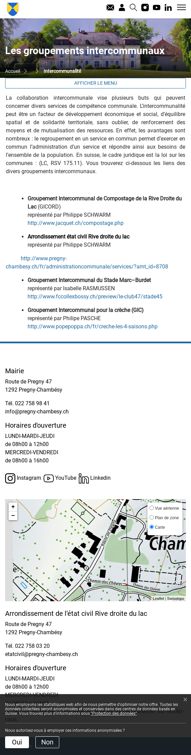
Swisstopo (175, 598)
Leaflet (158, 598)
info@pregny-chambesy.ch (37, 411)
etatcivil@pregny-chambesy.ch (41, 654)
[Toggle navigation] (179, 7)
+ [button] (13, 507)
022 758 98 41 (32, 403)
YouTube (60, 478)
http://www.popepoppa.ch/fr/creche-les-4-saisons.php (96, 326)
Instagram (23, 478)
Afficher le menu (95, 83)
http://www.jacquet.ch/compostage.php (79, 223)
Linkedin (95, 478)
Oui (17, 742)
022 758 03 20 (32, 646)
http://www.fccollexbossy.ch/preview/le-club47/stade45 (98, 296)
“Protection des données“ (114, 713)
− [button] (13, 516)
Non (47, 742)
